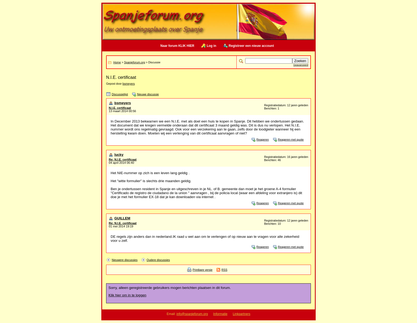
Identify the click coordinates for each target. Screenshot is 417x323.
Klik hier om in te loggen (127, 295)
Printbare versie (202, 269)
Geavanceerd (300, 65)
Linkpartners (241, 314)
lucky (118, 155)
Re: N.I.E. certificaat (122, 159)
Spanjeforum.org (134, 62)
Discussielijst (120, 94)
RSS (224, 269)
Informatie (220, 314)
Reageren (262, 139)
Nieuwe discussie (148, 94)
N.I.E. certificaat (120, 107)
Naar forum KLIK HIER (177, 46)
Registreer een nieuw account (251, 46)
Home (117, 62)
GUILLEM (122, 218)
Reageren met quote (291, 139)
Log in (211, 46)
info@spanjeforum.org (192, 314)
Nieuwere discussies (124, 259)
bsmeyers (129, 83)
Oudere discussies (158, 259)
